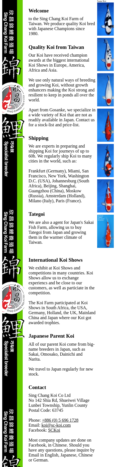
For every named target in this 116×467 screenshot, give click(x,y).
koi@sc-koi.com (56, 425)
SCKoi (54, 430)
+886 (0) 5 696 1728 (60, 420)
